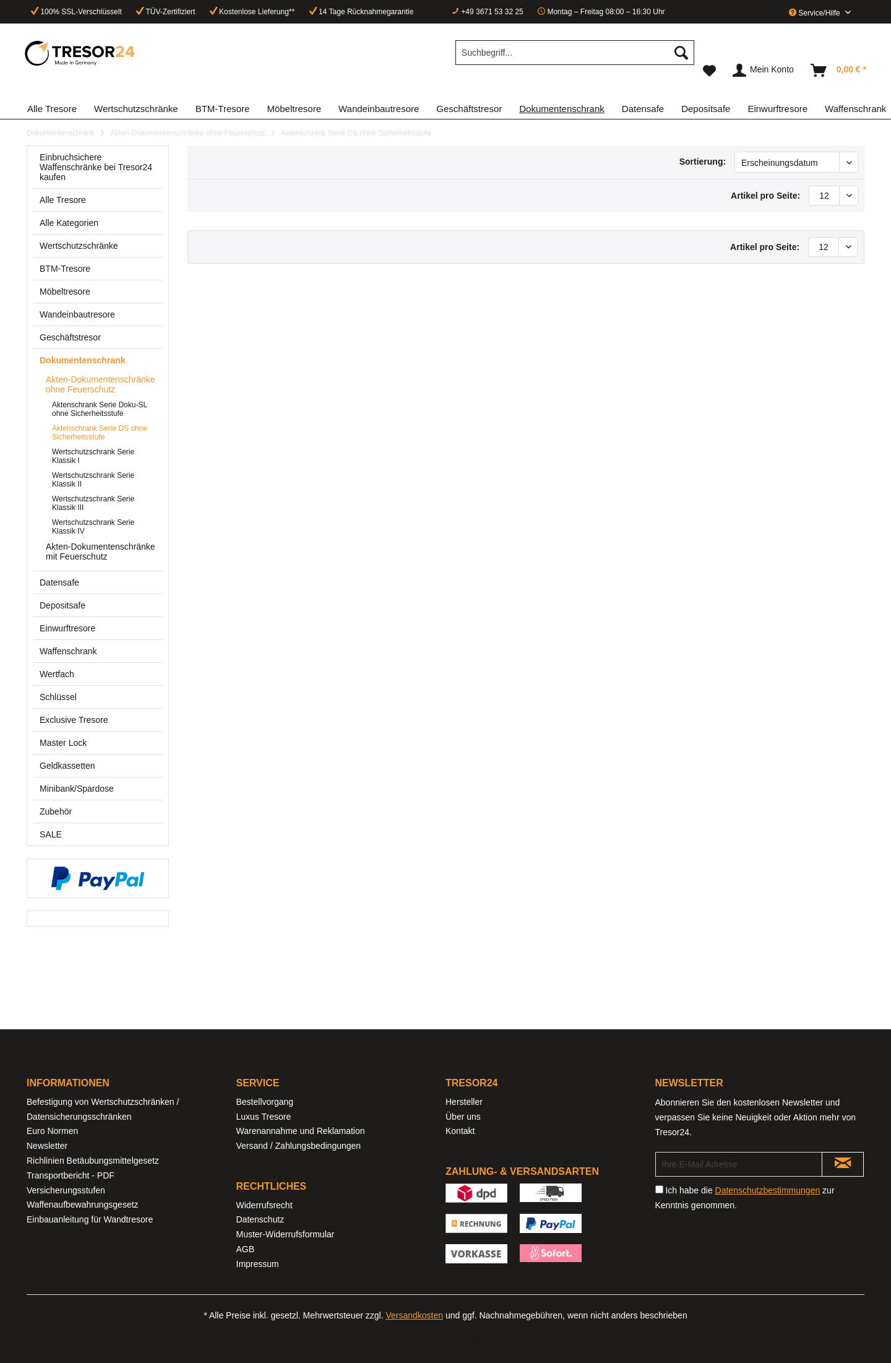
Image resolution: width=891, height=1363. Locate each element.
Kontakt (460, 1131)
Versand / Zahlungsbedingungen (298, 1146)
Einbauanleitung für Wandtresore (90, 1219)
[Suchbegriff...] (574, 52)
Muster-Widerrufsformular (285, 1234)
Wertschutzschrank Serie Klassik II (93, 479)
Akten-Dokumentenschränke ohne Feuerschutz (100, 384)
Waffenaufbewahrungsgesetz (83, 1204)
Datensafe (59, 582)
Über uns (463, 1117)
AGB (245, 1249)
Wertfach (57, 674)
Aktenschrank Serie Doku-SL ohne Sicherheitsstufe (99, 409)
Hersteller (464, 1102)
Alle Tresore (63, 200)
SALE (51, 834)
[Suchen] (681, 52)
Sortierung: (702, 162)
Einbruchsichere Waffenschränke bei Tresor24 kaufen (96, 167)
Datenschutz (260, 1219)
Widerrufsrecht (264, 1205)
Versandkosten (414, 1315)
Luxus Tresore (263, 1117)
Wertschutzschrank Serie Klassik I (93, 456)
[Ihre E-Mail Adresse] (739, 1164)
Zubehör (56, 811)
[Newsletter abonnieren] (843, 1164)
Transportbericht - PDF (70, 1175)
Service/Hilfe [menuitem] (815, 13)
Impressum (257, 1264)
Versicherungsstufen (66, 1190)
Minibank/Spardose (77, 789)
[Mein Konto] (764, 70)
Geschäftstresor (70, 337)
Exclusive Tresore (74, 720)
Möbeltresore (65, 291)
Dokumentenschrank (82, 360)
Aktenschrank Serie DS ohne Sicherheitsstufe (99, 432)
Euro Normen (52, 1131)
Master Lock (63, 743)
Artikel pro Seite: (765, 196)
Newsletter (47, 1146)
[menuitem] (574, 57)
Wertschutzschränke (79, 246)
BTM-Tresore (65, 269)
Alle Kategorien (69, 223)
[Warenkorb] (839, 70)
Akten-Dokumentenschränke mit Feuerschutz (100, 551)
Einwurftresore (67, 628)
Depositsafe (62, 605)
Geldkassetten (67, 766)
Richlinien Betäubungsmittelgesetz (93, 1161)
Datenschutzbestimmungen (767, 1190)
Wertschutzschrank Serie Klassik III (93, 503)
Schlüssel (58, 697)
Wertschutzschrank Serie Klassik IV (93, 526)
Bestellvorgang (265, 1102)
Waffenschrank (68, 651)
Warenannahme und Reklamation (300, 1131)
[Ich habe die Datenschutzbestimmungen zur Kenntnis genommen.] (659, 1189)
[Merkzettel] (709, 70)
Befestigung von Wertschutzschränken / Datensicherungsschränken (103, 1109)
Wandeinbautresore (77, 314)
